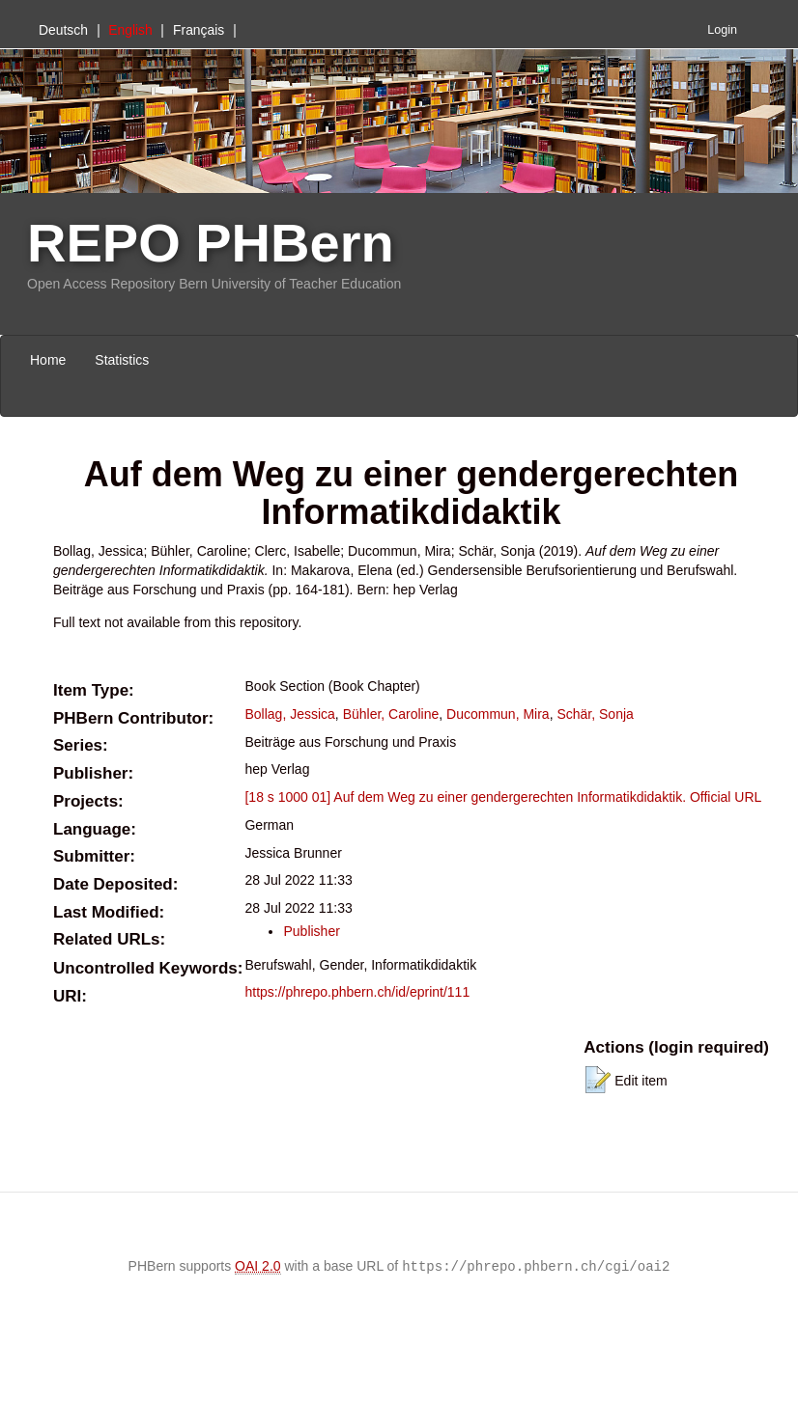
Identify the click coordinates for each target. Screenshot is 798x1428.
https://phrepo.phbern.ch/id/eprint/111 (357, 992)
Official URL (725, 797)
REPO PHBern (210, 242)
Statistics (122, 360)
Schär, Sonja (594, 714)
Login (722, 30)
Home (48, 360)
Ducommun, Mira (498, 714)
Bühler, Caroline (391, 714)
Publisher (311, 931)
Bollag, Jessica (289, 714)
